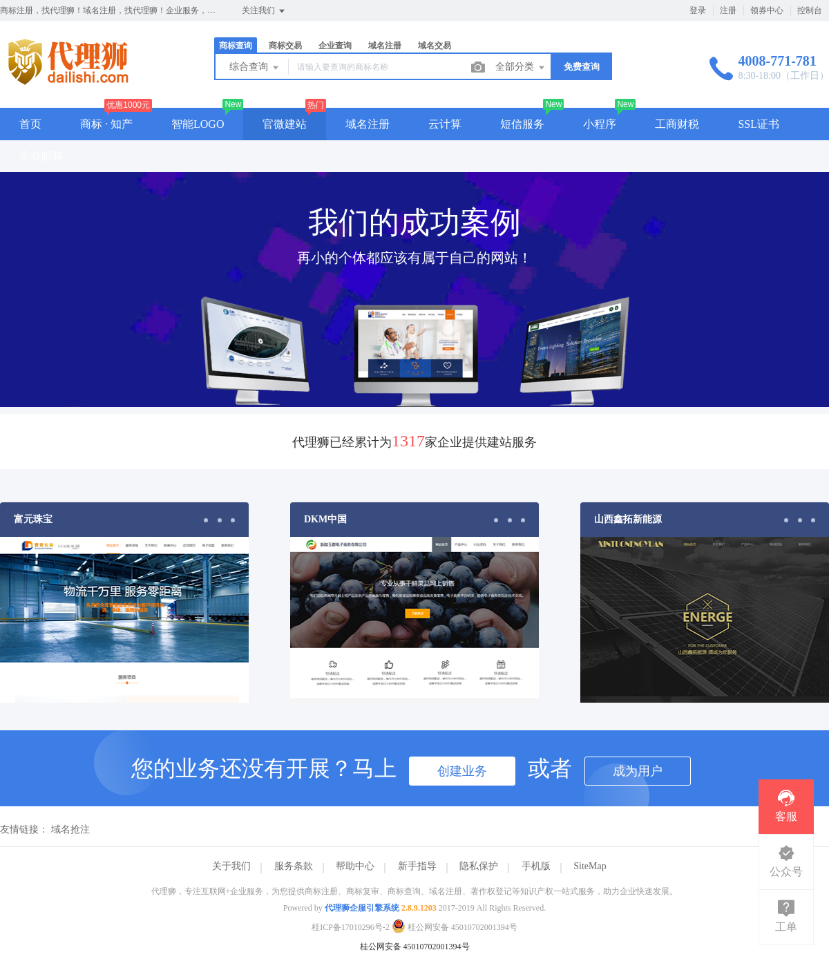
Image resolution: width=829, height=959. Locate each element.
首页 (30, 124)
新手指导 (417, 866)
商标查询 (235, 45)
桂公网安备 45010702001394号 (454, 927)
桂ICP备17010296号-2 (351, 927)
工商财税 (677, 124)
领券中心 (766, 10)
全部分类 (520, 67)
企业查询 (335, 45)
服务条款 (293, 866)
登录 (697, 10)
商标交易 (285, 45)
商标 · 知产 (106, 124)
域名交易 (434, 45)
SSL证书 (758, 124)
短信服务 (522, 124)
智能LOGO (197, 124)
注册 (728, 10)
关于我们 (231, 866)
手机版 (536, 866)
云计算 (444, 124)
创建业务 (462, 771)
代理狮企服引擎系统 (362, 908)
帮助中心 (355, 866)
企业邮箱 (41, 156)
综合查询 (254, 67)
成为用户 (638, 771)
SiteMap (589, 866)
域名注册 (384, 45)
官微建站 (285, 124)
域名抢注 (70, 829)
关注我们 (264, 11)
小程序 (599, 124)
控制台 (809, 10)
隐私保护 (478, 866)
